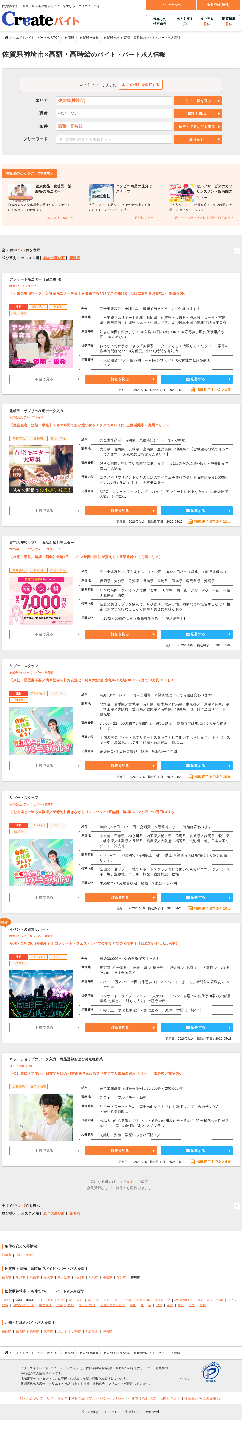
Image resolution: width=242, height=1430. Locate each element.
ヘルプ (133, 1398)
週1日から (76, 1300)
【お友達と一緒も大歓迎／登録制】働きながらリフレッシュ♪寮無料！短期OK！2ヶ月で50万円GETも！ (93, 812)
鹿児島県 (92, 1331)
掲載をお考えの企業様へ (204, 1398)
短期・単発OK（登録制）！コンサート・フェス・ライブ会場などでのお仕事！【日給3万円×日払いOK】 (94, 943)
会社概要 (149, 1398)
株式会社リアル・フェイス (26, 417)
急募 (128, 1300)
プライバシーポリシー (107, 1398)
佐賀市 (6, 1277)
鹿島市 (93, 1277)
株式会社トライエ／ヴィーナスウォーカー (36, 549)
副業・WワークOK (210, 1300)
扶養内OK (143, 1300)
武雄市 (79, 1277)
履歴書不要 (162, 1300)
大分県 (62, 1331)
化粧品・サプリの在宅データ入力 (36, 411)
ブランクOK (87, 1305)
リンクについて (30, 1398)
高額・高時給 (25, 1255)
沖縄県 (107, 1331)
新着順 (74, 258)
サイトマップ (57, 1398)
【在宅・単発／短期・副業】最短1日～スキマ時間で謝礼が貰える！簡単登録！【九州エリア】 (85, 557)
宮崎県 (76, 1331)
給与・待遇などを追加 (197, 127)
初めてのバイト (24, 1305)
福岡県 (6, 1331)
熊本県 (48, 1331)
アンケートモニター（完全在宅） (36, 279)
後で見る (206, 22)
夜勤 (203, 1305)
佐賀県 (20, 1331)
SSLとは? (185, 1378)
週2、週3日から (99, 1300)
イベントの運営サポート (29, 929)
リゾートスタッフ (23, 666)
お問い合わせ (170, 1398)
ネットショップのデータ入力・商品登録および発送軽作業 (56, 1059)
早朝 (133, 1305)
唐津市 (20, 1277)
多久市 (48, 1277)
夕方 (159, 1305)
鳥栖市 (34, 1277)
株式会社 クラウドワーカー (27, 286)
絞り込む (196, 139)
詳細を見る (120, 379)
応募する (195, 379)
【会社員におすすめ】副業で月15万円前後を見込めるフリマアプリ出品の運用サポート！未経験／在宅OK (95, 1073)
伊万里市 (64, 1277)
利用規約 (78, 1398)
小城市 (107, 1277)
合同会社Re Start (20, 1065)
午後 (192, 1305)
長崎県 (34, 1331)
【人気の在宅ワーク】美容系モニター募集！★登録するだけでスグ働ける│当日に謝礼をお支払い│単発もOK (97, 293)
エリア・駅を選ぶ (197, 101)
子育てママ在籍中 (112, 1305)
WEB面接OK (184, 1300)
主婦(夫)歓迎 (65, 1305)
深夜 (170, 1305)
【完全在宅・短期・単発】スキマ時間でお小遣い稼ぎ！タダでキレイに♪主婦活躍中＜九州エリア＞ (89, 425)
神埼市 (6, 1255)
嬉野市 (121, 1277)
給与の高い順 (54, 258)
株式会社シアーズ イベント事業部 (31, 936)
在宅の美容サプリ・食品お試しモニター (41, 543)
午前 (181, 1305)
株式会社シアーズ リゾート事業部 (31, 672)
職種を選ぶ (197, 114)
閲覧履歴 (229, 22)
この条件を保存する (140, 85)
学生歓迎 (45, 1305)
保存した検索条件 (160, 21)
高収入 (6, 1300)
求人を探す (185, 19)
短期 (61, 1300)
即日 (118, 1300)
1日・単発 (46, 1300)
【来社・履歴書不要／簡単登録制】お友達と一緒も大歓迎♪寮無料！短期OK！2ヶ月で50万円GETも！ (91, 680)
